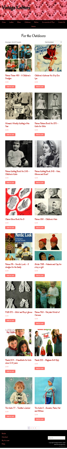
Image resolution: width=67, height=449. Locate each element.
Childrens (28, 22)
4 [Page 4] (35, 428)
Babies (36, 22)
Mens (19, 22)
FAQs (3, 444)
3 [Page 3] (33, 428)
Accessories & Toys (48, 22)
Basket (33, 26)
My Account (5, 440)
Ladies (11, 22)
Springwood (62, 446)
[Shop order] (53, 42)
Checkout (5, 437)
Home (4, 22)
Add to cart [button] (10, 86)
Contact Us (61, 22)
